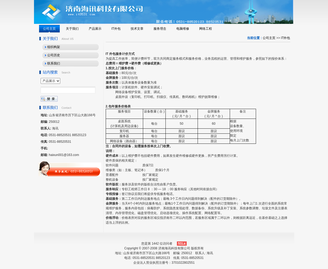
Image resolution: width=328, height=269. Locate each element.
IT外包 (285, 38)
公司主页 (269, 38)
